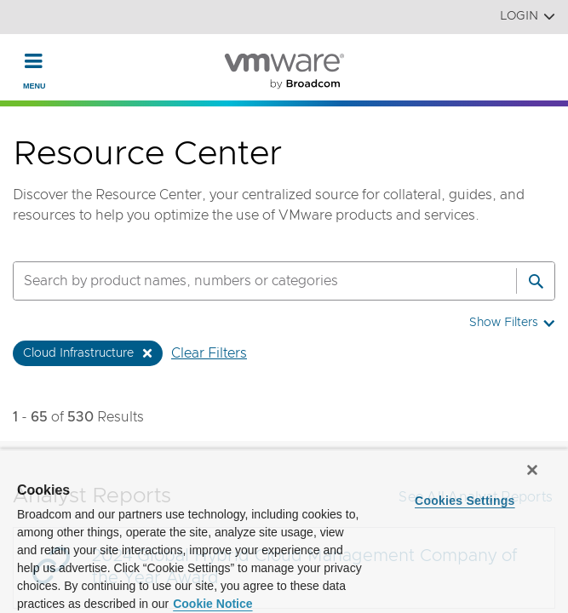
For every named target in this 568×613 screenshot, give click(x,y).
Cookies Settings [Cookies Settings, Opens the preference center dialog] (465, 500)
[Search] (535, 281)
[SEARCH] (246, 281)
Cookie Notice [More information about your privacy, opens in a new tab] (212, 603)
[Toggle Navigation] (33, 60)
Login (527, 16)
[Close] (532, 470)
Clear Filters (209, 353)
